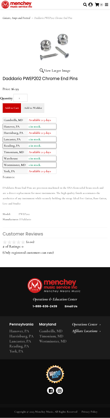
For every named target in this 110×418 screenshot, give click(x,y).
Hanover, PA (19, 331)
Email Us (71, 306)
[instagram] (59, 390)
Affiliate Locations (84, 331)
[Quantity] (20, 98)
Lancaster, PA (20, 341)
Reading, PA (19, 346)
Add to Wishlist (33, 108)
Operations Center (84, 324)
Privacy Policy (89, 411)
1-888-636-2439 (45, 306)
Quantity (6, 98)
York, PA (16, 351)
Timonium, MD (51, 336)
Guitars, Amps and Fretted (16, 18)
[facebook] (50, 390)
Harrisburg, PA (21, 336)
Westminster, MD (52, 341)
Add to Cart (12, 108)
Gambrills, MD (50, 331)
